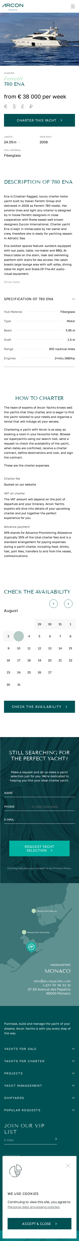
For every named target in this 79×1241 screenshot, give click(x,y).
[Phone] (39, 807)
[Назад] (53, 603)
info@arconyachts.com (52, 981)
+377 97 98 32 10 (56, 985)
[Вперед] (68, 603)
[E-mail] (39, 821)
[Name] (39, 794)
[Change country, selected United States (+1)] (26, 807)
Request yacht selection (39, 848)
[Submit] (55, 1139)
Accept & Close (39, 1224)
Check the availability (39, 707)
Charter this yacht (39, 120)
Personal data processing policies (33, 1207)
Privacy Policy (62, 868)
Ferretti (13, 78)
